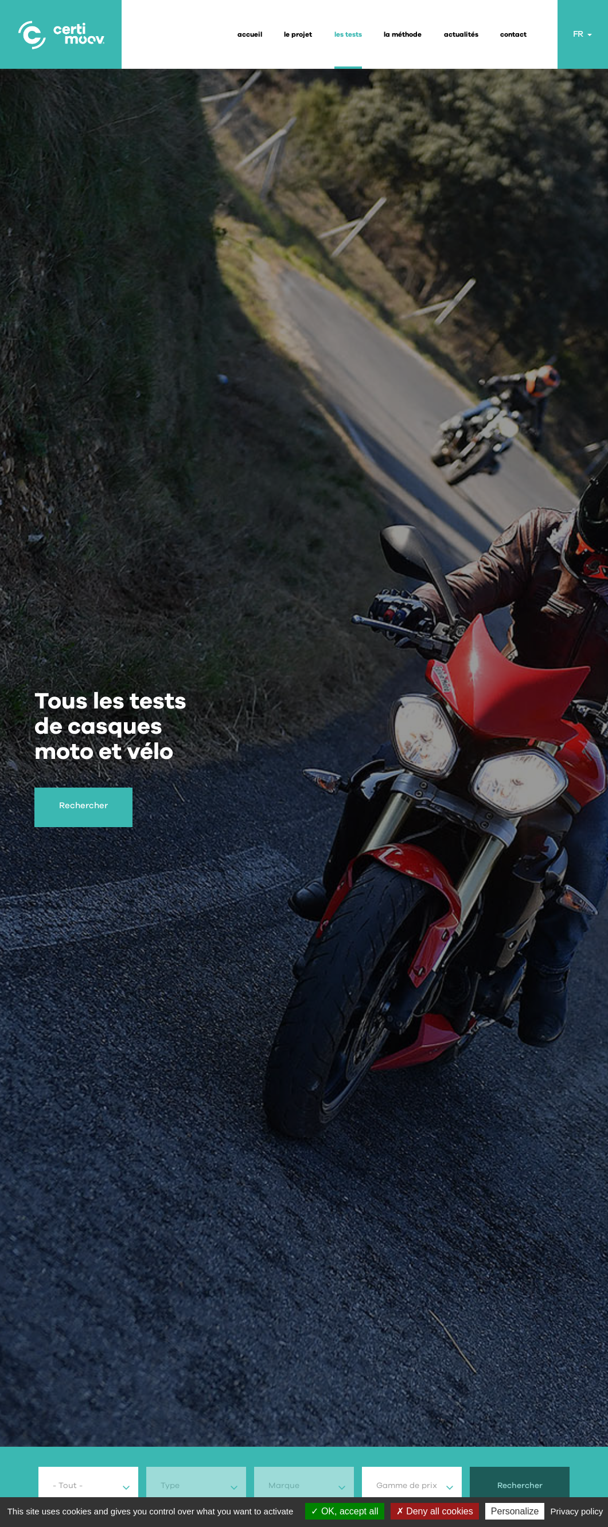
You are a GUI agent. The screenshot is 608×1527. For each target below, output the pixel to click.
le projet (298, 34)
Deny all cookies (434, 1511)
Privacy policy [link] (577, 1511)
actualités (461, 34)
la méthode (403, 34)
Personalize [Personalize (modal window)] (515, 1511)
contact (513, 34)
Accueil (249, 34)
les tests (348, 34)
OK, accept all (344, 1511)
